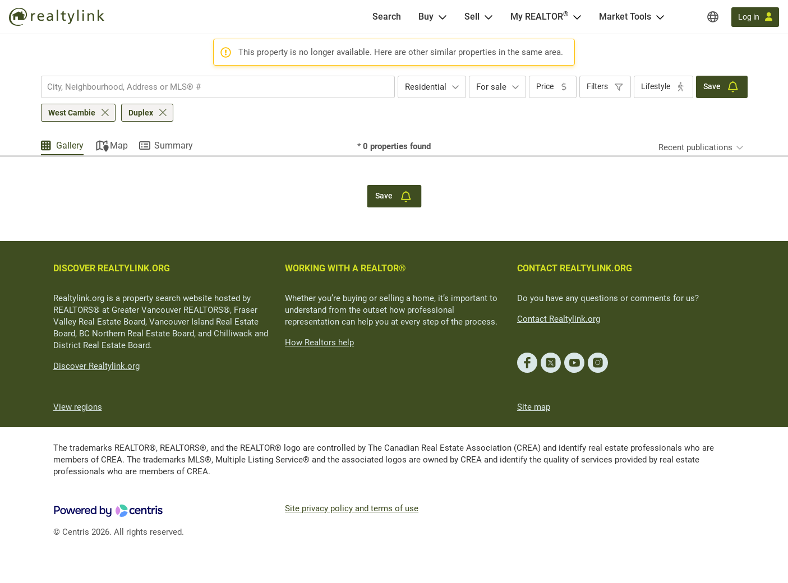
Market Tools (625, 16)
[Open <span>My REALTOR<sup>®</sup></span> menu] (577, 16)
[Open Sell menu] (488, 16)
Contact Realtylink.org (558, 319)
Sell (472, 16)
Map (119, 145)
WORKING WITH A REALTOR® (345, 268)
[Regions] (713, 17)
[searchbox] (211, 87)
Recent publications (695, 147)
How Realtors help (319, 342)
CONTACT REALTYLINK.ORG (574, 268)
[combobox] (218, 87)
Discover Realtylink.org (96, 366)
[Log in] (755, 17)
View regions (77, 407)
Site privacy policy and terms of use (351, 508)
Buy (426, 16)
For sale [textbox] (491, 87)
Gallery (70, 145)
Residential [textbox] (425, 87)
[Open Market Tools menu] (660, 16)
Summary (173, 145)
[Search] (386, 17)
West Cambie (71, 112)
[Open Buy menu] (442, 16)
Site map (533, 407)
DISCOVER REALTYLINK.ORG (111, 268)
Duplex (140, 112)
